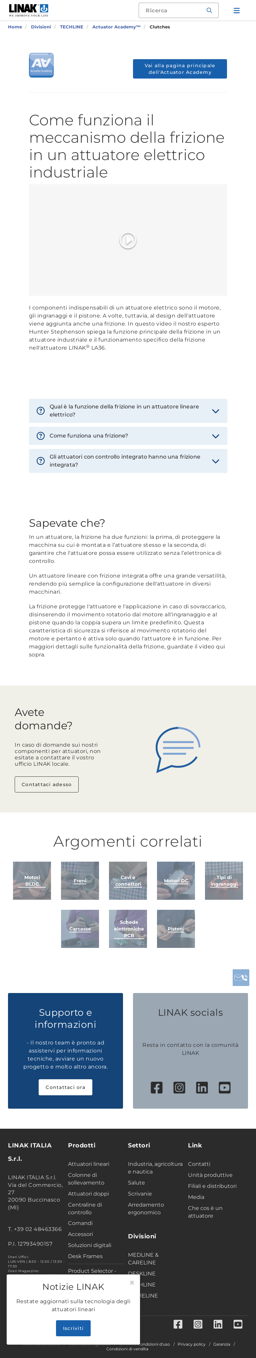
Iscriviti (73, 1328)
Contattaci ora (65, 1087)
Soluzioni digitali (89, 1245)
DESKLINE (142, 1273)
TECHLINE (142, 1284)
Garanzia (221, 1344)
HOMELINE (143, 1295)
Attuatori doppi (88, 1194)
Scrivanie (140, 1194)
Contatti (199, 1164)
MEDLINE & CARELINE (143, 1259)
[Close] (132, 1283)
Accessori (80, 1234)
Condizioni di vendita (127, 1349)
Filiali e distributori (212, 1186)
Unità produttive (210, 1175)
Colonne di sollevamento (86, 1179)
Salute (136, 1183)
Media (196, 1197)
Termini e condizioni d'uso (144, 1344)
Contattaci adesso (47, 784)
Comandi (80, 1223)
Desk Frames (85, 1256)
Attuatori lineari (88, 1164)
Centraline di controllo (85, 1209)
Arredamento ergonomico (146, 1209)
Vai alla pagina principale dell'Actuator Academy (180, 69)
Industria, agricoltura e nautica (155, 1168)
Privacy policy (192, 1344)
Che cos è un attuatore (205, 1212)
